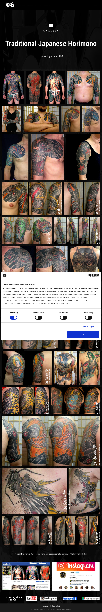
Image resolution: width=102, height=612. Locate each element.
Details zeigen (88, 327)
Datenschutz (56, 606)
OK (83, 335)
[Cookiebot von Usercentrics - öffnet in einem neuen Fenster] (88, 275)
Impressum (45, 606)
